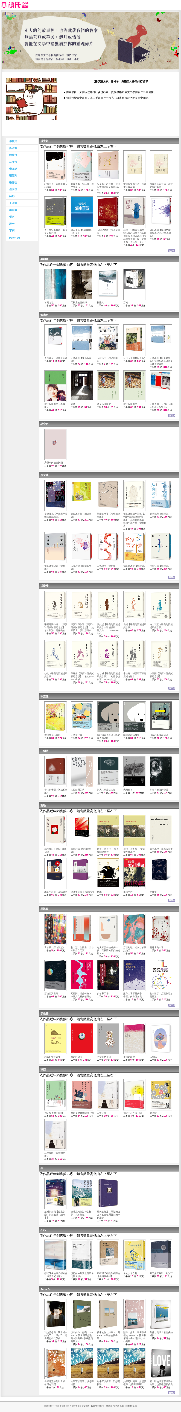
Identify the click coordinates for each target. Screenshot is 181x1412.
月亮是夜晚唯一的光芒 (161, 1273)
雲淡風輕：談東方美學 (161, 848)
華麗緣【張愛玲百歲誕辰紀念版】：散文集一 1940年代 (83, 676)
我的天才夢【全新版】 (134, 565)
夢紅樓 (153, 891)
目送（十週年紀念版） (134, 358)
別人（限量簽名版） (107, 789)
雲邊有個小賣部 (52, 735)
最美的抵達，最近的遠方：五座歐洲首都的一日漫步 (108, 1214)
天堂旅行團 (76, 735)
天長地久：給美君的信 (55, 358)
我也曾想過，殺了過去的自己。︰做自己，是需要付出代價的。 (55, 1335)
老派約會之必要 (52, 1056)
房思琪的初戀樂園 (53, 462)
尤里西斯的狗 (77, 789)
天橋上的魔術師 (79, 302)
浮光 (125, 302)
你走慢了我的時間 (53, 1113)
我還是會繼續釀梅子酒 (82, 1113)
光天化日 (128, 789)
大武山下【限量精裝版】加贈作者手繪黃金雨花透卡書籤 (161, 361)
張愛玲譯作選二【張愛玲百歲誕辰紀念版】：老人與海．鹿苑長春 (55, 627)
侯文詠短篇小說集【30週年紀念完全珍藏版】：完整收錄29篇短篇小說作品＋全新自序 (134, 519)
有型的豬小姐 (104, 1056)
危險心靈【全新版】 (160, 565)
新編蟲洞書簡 (51, 993)
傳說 (99, 891)
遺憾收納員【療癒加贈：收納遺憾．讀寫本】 (54, 1214)
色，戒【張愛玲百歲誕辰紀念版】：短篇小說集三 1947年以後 (108, 676)
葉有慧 (153, 1113)
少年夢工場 (103, 993)
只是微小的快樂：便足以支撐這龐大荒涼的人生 (108, 187)
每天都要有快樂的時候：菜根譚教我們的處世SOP (108, 950)
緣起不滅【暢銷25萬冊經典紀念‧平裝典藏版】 (160, 233)
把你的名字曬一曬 (132, 1113)
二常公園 (101, 1113)
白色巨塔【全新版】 (107, 565)
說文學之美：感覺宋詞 (82, 891)
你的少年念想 (130, 1273)
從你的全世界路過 (159, 735)
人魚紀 (153, 1056)
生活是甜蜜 (129, 1056)
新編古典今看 (157, 947)
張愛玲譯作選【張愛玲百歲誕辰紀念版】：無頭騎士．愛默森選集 (82, 627)
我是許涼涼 (76, 1056)
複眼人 (100, 302)
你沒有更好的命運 (159, 789)
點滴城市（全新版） (160, 513)
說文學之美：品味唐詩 (55, 891)
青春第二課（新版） (54, 947)
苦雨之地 (49, 302)
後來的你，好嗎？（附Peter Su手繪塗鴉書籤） (108, 1335)
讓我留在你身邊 (131, 735)
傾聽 (73, 404)
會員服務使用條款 (115, 1406)
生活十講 (128, 891)
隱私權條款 (131, 1406)
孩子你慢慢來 (104, 404)
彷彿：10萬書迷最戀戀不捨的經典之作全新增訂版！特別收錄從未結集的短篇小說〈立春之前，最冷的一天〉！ (134, 236)
